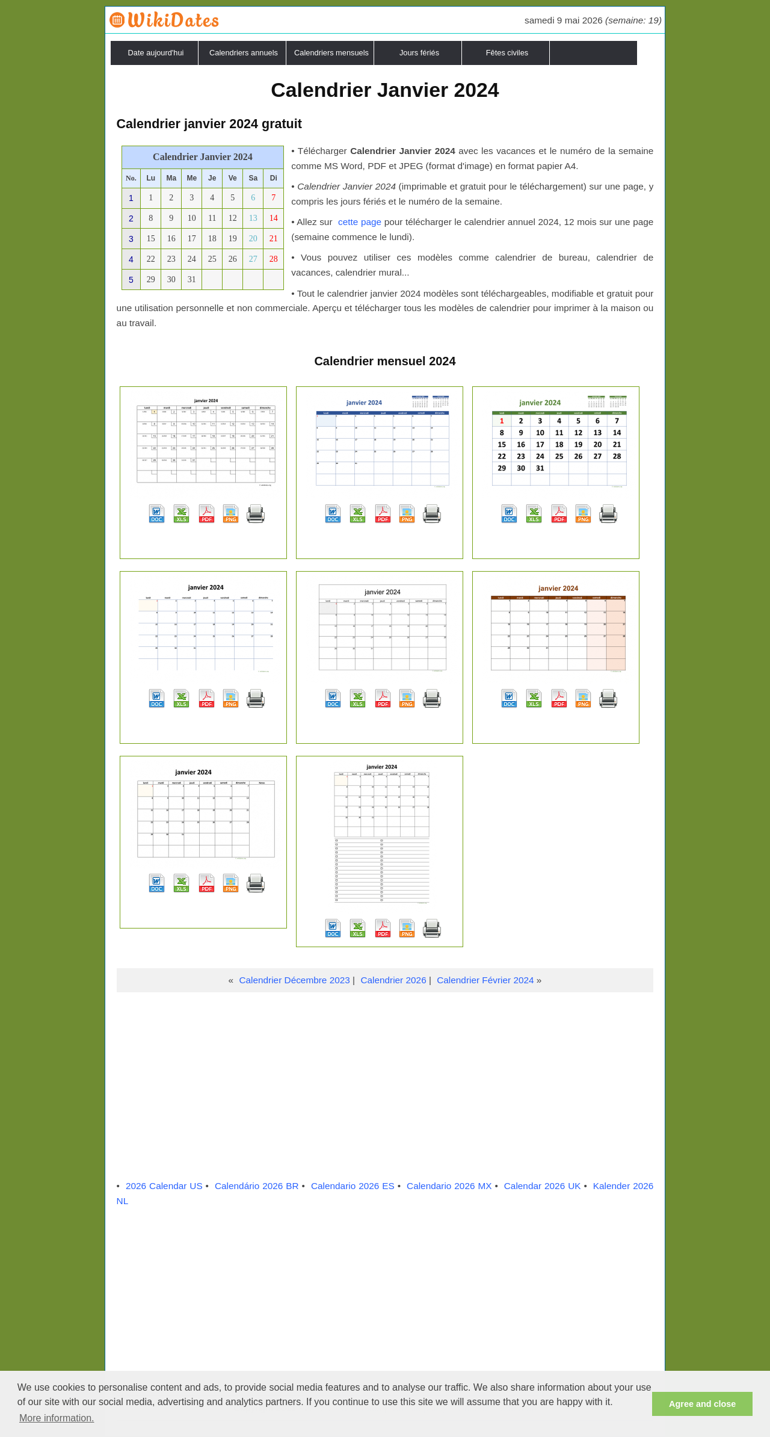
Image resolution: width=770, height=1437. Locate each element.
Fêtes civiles (507, 52)
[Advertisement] (385, 1082)
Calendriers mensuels (331, 52)
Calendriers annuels (243, 52)
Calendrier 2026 (393, 980)
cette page (359, 222)
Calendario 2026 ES (353, 1186)
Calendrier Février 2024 (485, 980)
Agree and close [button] (702, 1404)
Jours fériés (419, 52)
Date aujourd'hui (156, 52)
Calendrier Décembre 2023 (294, 980)
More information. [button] (56, 1418)
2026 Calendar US (164, 1186)
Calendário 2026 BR (257, 1186)
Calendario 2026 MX (449, 1186)
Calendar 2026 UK (542, 1186)
